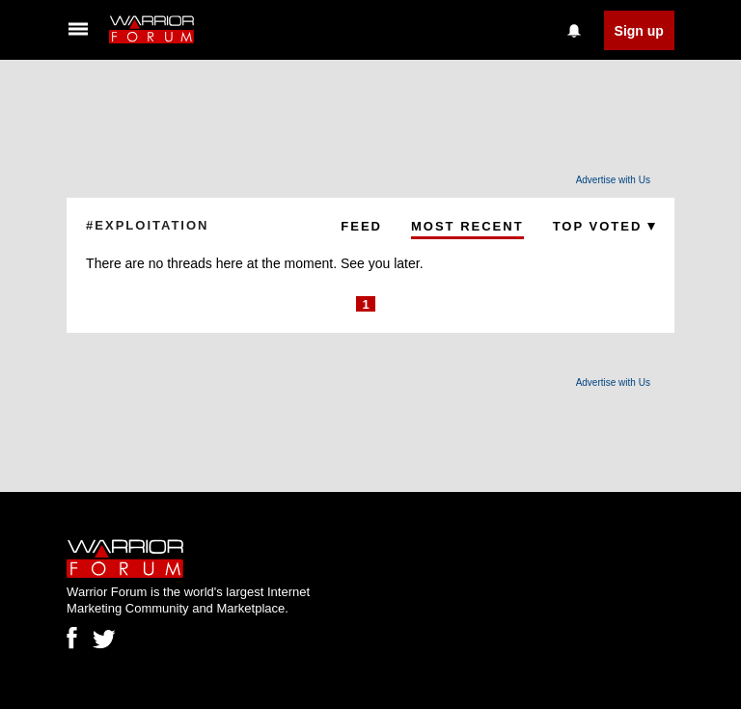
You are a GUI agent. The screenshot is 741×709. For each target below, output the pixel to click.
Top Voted (604, 226)
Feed (361, 226)
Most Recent (467, 226)
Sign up (639, 31)
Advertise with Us (613, 180)
